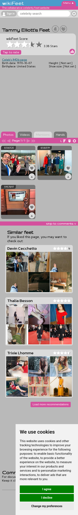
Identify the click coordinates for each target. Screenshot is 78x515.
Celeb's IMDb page (14, 59)
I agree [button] (46, 489)
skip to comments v (61, 223)
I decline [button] (46, 497)
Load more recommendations (51, 404)
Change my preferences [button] (46, 506)
